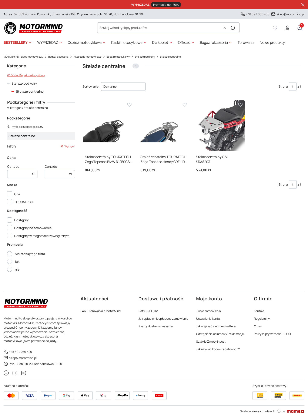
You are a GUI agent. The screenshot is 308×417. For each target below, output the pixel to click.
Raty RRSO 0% (148, 311)
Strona (283, 86)
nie (17, 269)
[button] (233, 28)
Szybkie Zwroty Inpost (211, 341)
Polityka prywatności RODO (272, 334)
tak (17, 261)
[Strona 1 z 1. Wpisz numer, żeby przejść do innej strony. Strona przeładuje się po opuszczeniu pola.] (293, 86)
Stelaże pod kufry (145, 56)
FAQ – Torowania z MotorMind (101, 311)
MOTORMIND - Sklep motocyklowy (23, 56)
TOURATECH (23, 202)
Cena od (13, 166)
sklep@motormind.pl (290, 14)
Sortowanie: (91, 86)
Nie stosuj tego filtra (30, 254)
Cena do (51, 166)
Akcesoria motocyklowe (87, 56)
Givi (17, 194)
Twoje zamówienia (208, 311)
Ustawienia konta (208, 318)
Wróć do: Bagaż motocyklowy (26, 75)
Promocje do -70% (166, 5)
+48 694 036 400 (258, 14)
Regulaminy (262, 318)
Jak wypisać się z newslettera (216, 326)
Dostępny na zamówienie (33, 228)
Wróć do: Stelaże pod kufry (25, 127)
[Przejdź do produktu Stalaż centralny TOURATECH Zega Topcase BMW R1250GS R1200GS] (108, 125)
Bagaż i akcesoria (58, 56)
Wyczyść (67, 146)
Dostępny (21, 220)
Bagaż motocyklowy (118, 56)
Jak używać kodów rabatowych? (218, 349)
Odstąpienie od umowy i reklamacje (220, 334)
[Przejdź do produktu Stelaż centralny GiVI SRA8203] (219, 125)
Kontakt (259, 311)
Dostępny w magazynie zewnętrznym (42, 236)
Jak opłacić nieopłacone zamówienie (163, 318)
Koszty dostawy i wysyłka (155, 326)
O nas (258, 326)
